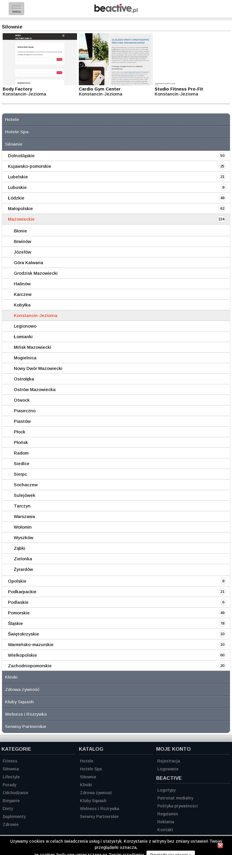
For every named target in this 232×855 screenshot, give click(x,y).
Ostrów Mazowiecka (35, 389)
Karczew (22, 294)
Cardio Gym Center (100, 88)
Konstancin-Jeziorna (35, 315)
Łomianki (23, 336)
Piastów (22, 421)
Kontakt (165, 829)
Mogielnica (25, 357)
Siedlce (21, 463)
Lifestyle (11, 776)
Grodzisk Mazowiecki (36, 273)
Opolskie (17, 581)
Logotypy (166, 790)
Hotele (12, 119)
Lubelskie (18, 176)
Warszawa (24, 516)
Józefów (22, 251)
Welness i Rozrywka (26, 714)
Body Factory (17, 88)
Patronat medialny (175, 798)
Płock (19, 431)
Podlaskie (18, 602)
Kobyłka (22, 304)
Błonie (20, 230)
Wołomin (23, 526)
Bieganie (11, 800)
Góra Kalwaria (28, 262)
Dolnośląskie (21, 155)
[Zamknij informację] (220, 846)
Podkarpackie (22, 591)
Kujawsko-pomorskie (29, 166)
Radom (21, 452)
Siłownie (14, 144)
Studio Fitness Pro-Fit (179, 88)
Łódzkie (16, 197)
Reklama (165, 821)
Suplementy (14, 816)
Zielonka (23, 558)
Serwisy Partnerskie (25, 726)
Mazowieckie (21, 219)
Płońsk (21, 442)
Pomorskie (19, 612)
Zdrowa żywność (22, 689)
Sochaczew (26, 484)
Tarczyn (22, 505)
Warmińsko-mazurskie (31, 644)
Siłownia (11, 769)
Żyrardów (23, 569)
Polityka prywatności (177, 806)
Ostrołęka (24, 378)
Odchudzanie (15, 792)
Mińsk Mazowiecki (32, 347)
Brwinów (22, 241)
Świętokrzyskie (23, 633)
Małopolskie (20, 208)
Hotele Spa (17, 131)
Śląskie (15, 623)
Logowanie (167, 769)
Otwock (22, 400)
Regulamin (167, 814)
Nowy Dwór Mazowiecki (38, 368)
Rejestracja (168, 761)
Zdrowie (11, 824)
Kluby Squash (19, 701)
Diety (8, 808)
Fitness (10, 761)
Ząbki (19, 548)
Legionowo (25, 325)
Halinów (22, 283)
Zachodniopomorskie (30, 665)
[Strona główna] (116, 11)
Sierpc (20, 474)
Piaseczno (25, 410)
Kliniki (11, 677)
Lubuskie (17, 187)
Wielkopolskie (22, 655)
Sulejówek (24, 495)
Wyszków (23, 537)
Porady (9, 784)
